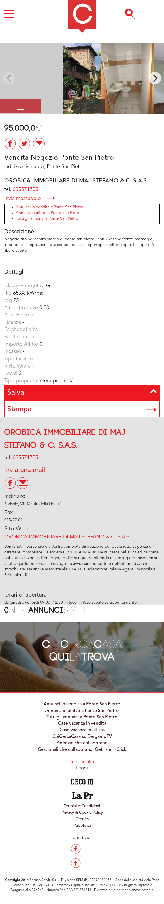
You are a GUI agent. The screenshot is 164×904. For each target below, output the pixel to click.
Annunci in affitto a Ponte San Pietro (48, 213)
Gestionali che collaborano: (66, 749)
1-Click (119, 749)
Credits (82, 819)
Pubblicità (82, 826)
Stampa (82, 409)
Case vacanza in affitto (82, 730)
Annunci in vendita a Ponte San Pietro (49, 207)
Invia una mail (24, 470)
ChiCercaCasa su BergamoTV (82, 736)
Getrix (101, 749)
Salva (82, 392)
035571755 (25, 189)
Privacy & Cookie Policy (82, 813)
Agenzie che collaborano (82, 743)
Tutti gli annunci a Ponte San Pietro (47, 218)
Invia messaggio (29, 198)
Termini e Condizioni (82, 806)
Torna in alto (82, 762)
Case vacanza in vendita (82, 723)
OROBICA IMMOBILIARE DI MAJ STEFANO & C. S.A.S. (67, 537)
